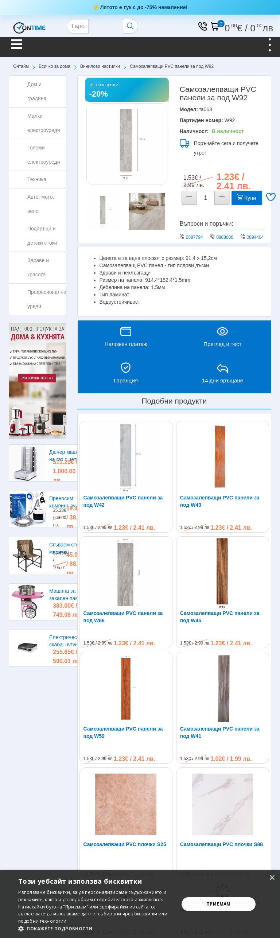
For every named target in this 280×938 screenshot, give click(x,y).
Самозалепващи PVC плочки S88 (221, 698)
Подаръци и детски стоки (42, 236)
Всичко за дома (54, 66)
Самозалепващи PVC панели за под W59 (123, 659)
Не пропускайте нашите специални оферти (76, 827)
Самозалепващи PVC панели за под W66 (123, 616)
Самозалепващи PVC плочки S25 (124, 698)
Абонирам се (245, 829)
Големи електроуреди (43, 155)
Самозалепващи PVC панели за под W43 (220, 501)
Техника (36, 179)
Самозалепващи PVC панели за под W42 (123, 501)
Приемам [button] (218, 904)
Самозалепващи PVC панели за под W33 (220, 760)
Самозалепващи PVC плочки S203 (119, 760)
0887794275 (198, 237)
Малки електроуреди (43, 123)
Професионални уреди (46, 299)
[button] (96, 929)
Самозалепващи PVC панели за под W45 (220, 616)
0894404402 (259, 237)
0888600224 (228, 237)
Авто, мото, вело (40, 204)
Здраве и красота (38, 267)
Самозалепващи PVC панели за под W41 (220, 659)
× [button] (272, 878)
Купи (246, 198)
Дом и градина (36, 91)
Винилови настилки (100, 66)
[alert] (140, 904)
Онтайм (21, 66)
